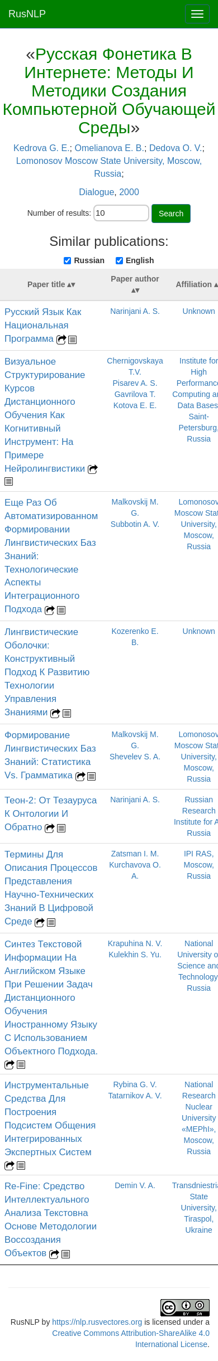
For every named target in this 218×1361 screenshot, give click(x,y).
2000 (129, 192)
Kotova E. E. (135, 405)
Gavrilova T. (135, 394)
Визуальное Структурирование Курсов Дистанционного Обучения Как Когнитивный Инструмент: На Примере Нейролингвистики (46, 415)
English (140, 260)
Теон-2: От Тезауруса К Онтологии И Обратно (50, 813)
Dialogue (96, 192)
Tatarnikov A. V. (135, 1095)
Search (171, 213)
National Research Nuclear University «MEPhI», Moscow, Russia (199, 1118)
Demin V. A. (135, 1185)
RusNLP (27, 14)
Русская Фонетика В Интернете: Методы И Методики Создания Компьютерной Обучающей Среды (108, 91)
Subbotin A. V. (135, 524)
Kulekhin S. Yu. (135, 954)
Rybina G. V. (135, 1084)
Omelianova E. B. (109, 148)
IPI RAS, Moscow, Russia (198, 864)
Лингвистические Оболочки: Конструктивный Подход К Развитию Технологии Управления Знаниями (46, 672)
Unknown (199, 311)
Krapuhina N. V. (135, 943)
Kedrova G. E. (41, 148)
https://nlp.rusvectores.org (97, 1322)
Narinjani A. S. (135, 311)
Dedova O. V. (175, 148)
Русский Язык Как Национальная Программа (42, 325)
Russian (89, 260)
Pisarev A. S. (134, 383)
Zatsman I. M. (135, 853)
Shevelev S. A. (135, 756)
